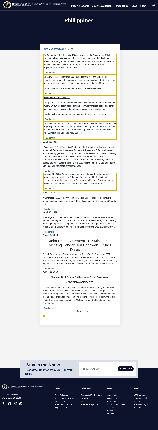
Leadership (112, 398)
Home (45, 49)
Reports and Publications (65, 398)
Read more (50, 73)
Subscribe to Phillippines (44, 316)
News (134, 6)
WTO (83, 401)
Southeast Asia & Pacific (61, 49)
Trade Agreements (80, 6)
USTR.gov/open (140, 395)
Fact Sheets (60, 401)
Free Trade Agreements (91, 404)
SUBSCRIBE (126, 369)
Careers (110, 411)
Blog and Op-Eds (62, 408)
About (143, 6)
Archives (110, 408)
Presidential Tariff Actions (91, 395)
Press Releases (61, 395)
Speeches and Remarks (65, 404)
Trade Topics (122, 6)
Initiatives (86, 388)
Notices (137, 401)
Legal (136, 388)
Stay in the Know (43, 365)
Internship (111, 414)
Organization (112, 395)
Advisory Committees (116, 404)
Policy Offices (113, 401)
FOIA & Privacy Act (142, 404)
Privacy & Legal (140, 398)
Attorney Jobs (139, 408)
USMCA (84, 398)
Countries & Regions (102, 6)
